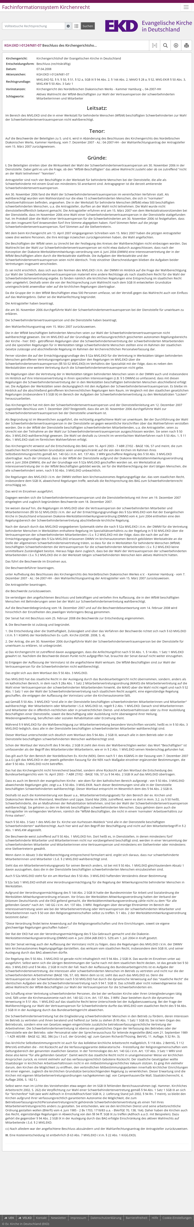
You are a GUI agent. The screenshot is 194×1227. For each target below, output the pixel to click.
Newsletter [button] (58, 1218)
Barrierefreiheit (136, 1218)
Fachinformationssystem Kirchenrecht (46, 7)
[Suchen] (88, 26)
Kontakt (41, 1218)
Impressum (78, 1218)
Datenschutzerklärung (106, 1218)
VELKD (25, 1218)
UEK (9, 1218)
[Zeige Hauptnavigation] (186, 7)
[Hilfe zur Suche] (68, 26)
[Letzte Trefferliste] (76, 26)
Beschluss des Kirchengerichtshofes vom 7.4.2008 (62, 45)
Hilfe (155, 1218)
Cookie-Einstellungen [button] (177, 1218)
